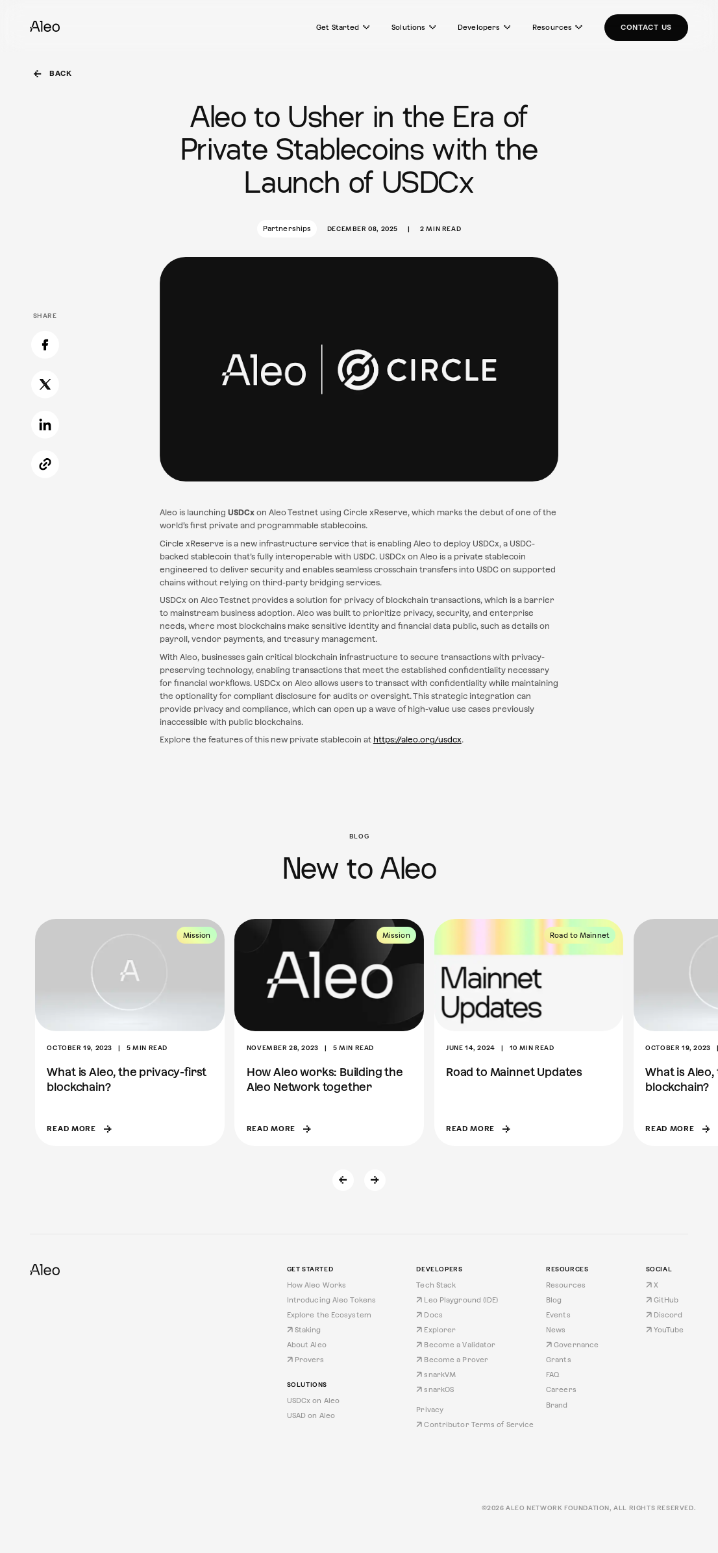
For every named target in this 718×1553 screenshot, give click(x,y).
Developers (484, 27)
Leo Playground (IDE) (457, 1300)
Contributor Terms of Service (475, 1424)
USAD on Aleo (311, 1415)
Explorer (436, 1330)
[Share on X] (45, 321)
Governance (572, 1345)
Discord (664, 1315)
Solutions (413, 27)
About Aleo (307, 1345)
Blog (554, 1300)
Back (53, 73)
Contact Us (646, 27)
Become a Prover (452, 1359)
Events (558, 1315)
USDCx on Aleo (313, 1400)
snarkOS (435, 1389)
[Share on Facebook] (45, 281)
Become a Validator (455, 1345)
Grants (558, 1359)
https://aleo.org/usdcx (417, 739)
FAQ (552, 1374)
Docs (429, 1315)
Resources (557, 27)
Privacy (429, 1409)
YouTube (665, 1330)
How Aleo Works (317, 1285)
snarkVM (436, 1374)
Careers (561, 1389)
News (555, 1330)
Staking (304, 1330)
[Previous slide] (343, 1180)
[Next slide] (375, 1180)
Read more (79, 1128)
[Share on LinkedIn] (45, 361)
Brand (557, 1405)
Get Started (342, 27)
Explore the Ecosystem (329, 1315)
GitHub (662, 1300)
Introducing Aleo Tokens (331, 1300)
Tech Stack (436, 1285)
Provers (306, 1359)
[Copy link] (45, 401)
